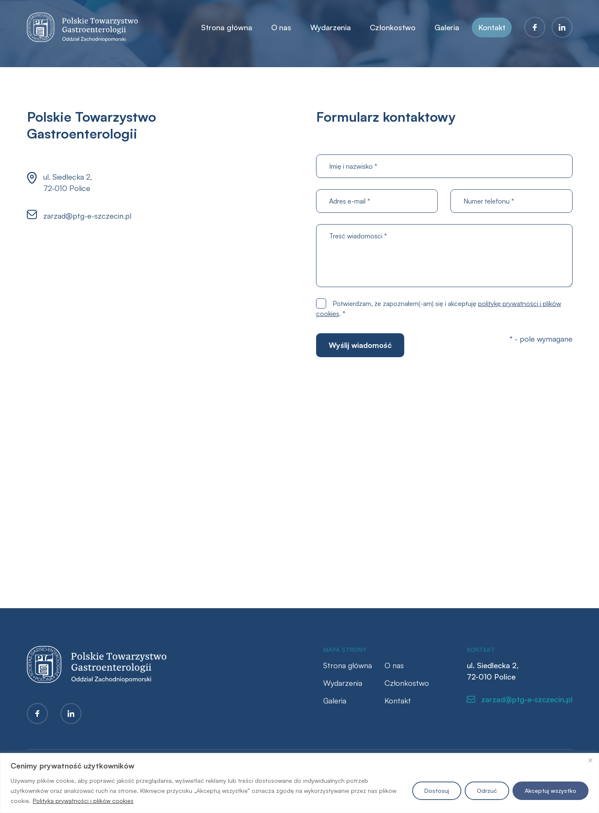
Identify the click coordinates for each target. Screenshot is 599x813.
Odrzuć (487, 790)
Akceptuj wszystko (550, 790)
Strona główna (226, 27)
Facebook (534, 27)
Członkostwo (393, 27)
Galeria (446, 27)
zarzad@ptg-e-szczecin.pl (87, 215)
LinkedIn (562, 27)
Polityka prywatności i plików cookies (83, 800)
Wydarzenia (330, 27)
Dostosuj (436, 790)
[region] (299, 783)
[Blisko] (590, 760)
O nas (281, 27)
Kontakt (491, 27)
